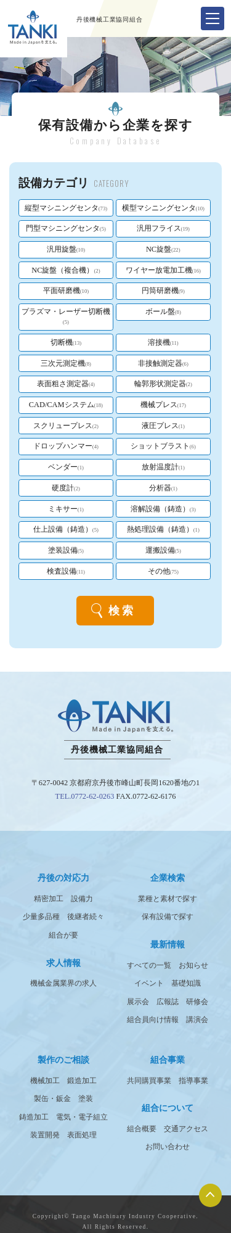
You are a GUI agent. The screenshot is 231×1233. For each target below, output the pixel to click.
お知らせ (193, 965)
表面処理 (82, 1135)
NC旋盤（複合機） (65, 270)
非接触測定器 (163, 363)
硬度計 (66, 488)
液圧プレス (163, 425)
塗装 (85, 1098)
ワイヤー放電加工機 (163, 270)
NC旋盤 (163, 249)
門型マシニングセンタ (66, 228)
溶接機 (163, 342)
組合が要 (63, 935)
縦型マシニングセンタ (66, 208)
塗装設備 (66, 550)
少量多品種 (41, 916)
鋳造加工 (34, 1117)
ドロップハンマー (66, 446)
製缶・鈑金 (52, 1098)
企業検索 (167, 878)
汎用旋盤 (66, 249)
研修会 (197, 1001)
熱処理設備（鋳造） (163, 529)
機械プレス (163, 404)
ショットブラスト (163, 446)
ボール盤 (163, 311)
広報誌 (167, 1001)
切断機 (66, 342)
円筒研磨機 (163, 290)
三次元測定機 (66, 363)
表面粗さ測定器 (66, 383)
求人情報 (63, 963)
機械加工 (45, 1080)
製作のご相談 (63, 1060)
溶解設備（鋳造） (163, 509)
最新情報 (167, 944)
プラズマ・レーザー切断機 (66, 316)
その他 (163, 571)
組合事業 (167, 1060)
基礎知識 (186, 983)
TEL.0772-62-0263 (85, 796)
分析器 (163, 488)
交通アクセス (186, 1128)
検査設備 (66, 571)
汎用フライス (163, 228)
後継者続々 (85, 916)
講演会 (197, 1019)
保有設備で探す (167, 916)
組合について (167, 1108)
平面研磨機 (66, 290)
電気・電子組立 (82, 1117)
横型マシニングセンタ (163, 208)
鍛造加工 (82, 1080)
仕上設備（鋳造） (66, 529)
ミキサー (66, 509)
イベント (149, 983)
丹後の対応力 (63, 878)
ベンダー (66, 467)
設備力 (82, 898)
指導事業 (193, 1080)
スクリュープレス (66, 425)
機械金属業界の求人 (63, 983)
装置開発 (45, 1135)
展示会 (138, 1001)
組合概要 (141, 1128)
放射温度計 (163, 467)
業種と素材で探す (167, 898)
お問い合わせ (167, 1146)
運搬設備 (163, 550)
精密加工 (48, 898)
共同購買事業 (149, 1080)
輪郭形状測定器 (163, 383)
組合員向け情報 (153, 1019)
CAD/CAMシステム (66, 404)
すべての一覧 (149, 965)
